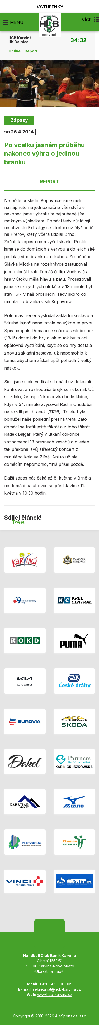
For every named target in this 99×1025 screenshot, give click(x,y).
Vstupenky (47, 6)
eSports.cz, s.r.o (72, 1016)
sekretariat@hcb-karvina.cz (57, 989)
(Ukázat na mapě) (49, 971)
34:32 (78, 40)
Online (14, 51)
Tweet (18, 522)
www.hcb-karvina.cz (54, 994)
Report (31, 51)
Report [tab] (49, 181)
